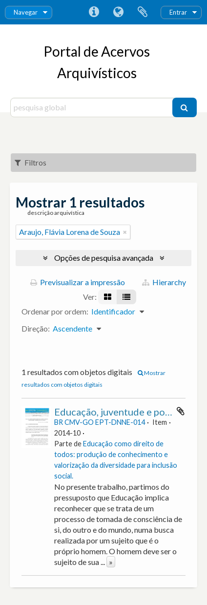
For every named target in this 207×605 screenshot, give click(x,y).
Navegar (26, 12)
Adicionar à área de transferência (181, 411)
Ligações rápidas (94, 12)
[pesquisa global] (92, 107)
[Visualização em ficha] (107, 297)
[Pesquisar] (184, 107)
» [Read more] (111, 561)
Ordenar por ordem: (54, 311)
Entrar (178, 12)
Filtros (30, 162)
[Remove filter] (125, 232)
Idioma (118, 12)
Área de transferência (142, 12)
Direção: (35, 328)
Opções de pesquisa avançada (104, 257)
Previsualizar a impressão (77, 282)
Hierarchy (164, 282)
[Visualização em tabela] (126, 297)
